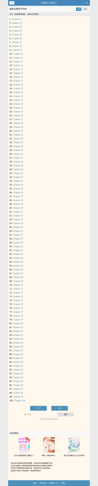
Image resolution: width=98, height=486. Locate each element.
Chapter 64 (18, 262)
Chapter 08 (17, 46)
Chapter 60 (18, 246)
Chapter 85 (18, 343)
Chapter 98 (18, 393)
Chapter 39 (18, 165)
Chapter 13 (18, 65)
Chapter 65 (18, 266)
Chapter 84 (18, 339)
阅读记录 (43, 483)
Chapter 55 (18, 227)
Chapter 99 (18, 397)
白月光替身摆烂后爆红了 (24, 455)
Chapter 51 (18, 212)
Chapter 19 (18, 88)
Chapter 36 (18, 154)
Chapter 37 (18, 158)
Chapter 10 (18, 54)
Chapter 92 (18, 370)
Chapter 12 (18, 61)
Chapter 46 (18, 192)
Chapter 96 (18, 385)
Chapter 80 (18, 323)
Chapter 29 (18, 127)
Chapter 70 (18, 285)
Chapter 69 (18, 281)
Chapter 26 (18, 115)
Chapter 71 (18, 289)
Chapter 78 (18, 316)
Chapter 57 (18, 235)
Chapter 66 (18, 269)
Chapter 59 (18, 243)
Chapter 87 (18, 350)
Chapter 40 (18, 169)
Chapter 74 (18, 300)
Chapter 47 (18, 196)
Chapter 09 (17, 50)
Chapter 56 (18, 231)
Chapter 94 (18, 377)
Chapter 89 (18, 358)
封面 (12, 3)
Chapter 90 (18, 362)
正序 (78, 9)
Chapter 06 (17, 38)
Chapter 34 (18, 146)
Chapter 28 (18, 123)
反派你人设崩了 (49, 3)
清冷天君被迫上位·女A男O (74, 455)
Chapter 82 (18, 331)
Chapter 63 (18, 258)
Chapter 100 (19, 400)
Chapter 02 (17, 23)
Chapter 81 (18, 327)
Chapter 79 (18, 320)
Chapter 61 (18, 250)
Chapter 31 (18, 135)
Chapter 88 (18, 354)
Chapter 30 (18, 131)
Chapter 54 (18, 223)
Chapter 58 (18, 239)
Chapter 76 (18, 308)
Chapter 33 (18, 142)
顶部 (62, 483)
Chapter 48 (18, 200)
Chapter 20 (18, 92)
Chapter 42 (18, 177)
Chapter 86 (18, 347)
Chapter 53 (18, 219)
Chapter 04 (17, 31)
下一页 (38, 408)
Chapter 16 (18, 77)
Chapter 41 (18, 173)
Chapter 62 (18, 254)
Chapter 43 (18, 181)
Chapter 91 (18, 366)
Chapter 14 (18, 69)
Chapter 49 (18, 204)
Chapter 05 (17, 35)
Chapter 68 (18, 277)
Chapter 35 (18, 150)
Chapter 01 (17, 19)
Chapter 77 (18, 312)
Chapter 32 (18, 139)
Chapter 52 (18, 216)
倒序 (85, 9)
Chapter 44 (18, 185)
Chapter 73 (18, 296)
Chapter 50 (18, 208)
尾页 (59, 408)
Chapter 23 (18, 104)
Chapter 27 (18, 119)
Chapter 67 (18, 273)
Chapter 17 (18, 81)
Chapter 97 (18, 389)
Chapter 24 (18, 108)
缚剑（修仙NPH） (49, 455)
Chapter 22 (18, 100)
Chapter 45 (18, 189)
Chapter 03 (17, 27)
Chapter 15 (18, 73)
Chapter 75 (18, 304)
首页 (35, 483)
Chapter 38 (18, 162)
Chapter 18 (18, 85)
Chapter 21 (18, 96)
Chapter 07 (17, 42)
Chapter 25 (18, 112)
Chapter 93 (18, 373)
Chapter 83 (18, 335)
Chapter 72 (18, 293)
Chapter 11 (18, 58)
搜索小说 (53, 483)
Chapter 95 (18, 381)
